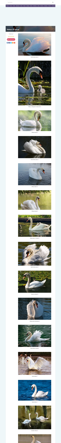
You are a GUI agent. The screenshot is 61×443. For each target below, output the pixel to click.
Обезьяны (34, 5)
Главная (7, 5)
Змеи (38, 5)
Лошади (28, 5)
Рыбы (14, 5)
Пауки (24, 5)
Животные (17, 5)
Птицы (11, 5)
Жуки (21, 5)
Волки (31, 5)
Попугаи (41, 5)
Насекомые (53, 5)
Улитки (50, 5)
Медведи (45, 5)
